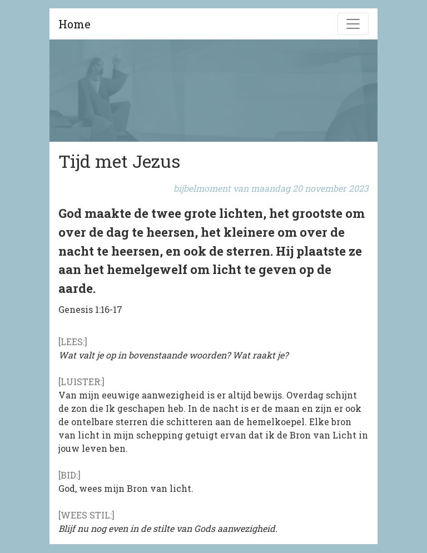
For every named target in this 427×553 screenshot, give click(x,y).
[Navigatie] (353, 24)
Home (74, 24)
